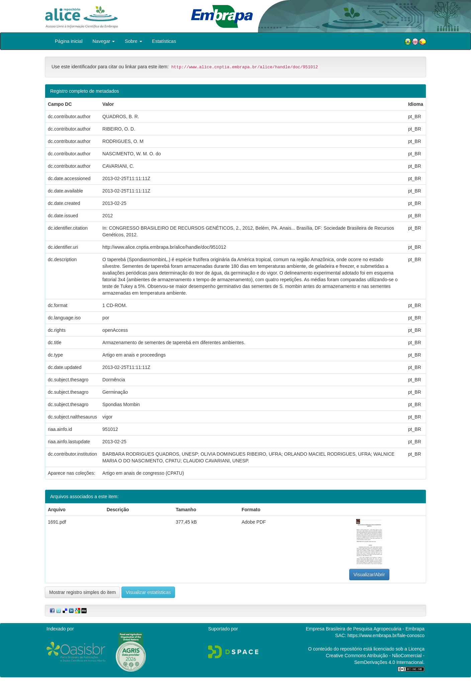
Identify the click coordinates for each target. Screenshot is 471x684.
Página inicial (69, 41)
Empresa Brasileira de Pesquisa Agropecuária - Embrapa (365, 628)
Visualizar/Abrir (369, 574)
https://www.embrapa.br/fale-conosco (386, 635)
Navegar (104, 41)
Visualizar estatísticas (148, 592)
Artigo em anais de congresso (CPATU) (143, 473)
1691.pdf (57, 522)
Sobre (133, 41)
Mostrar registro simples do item (82, 592)
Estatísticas (164, 41)
